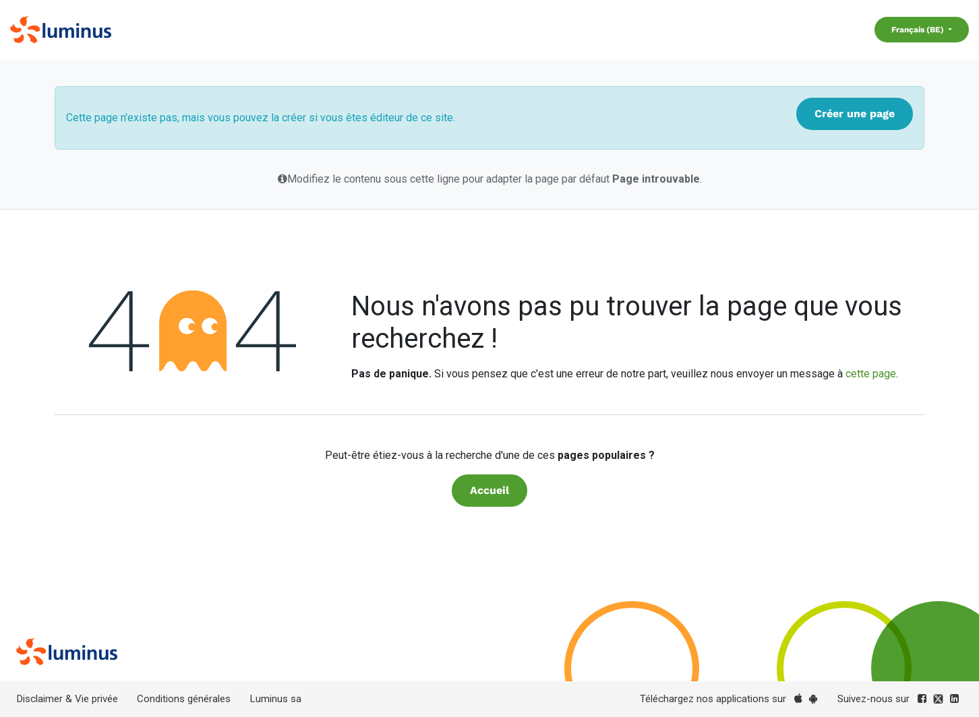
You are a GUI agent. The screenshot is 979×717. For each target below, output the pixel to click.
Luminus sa (275, 699)
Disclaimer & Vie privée (67, 699)
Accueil (489, 490)
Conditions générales (184, 699)
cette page (871, 373)
